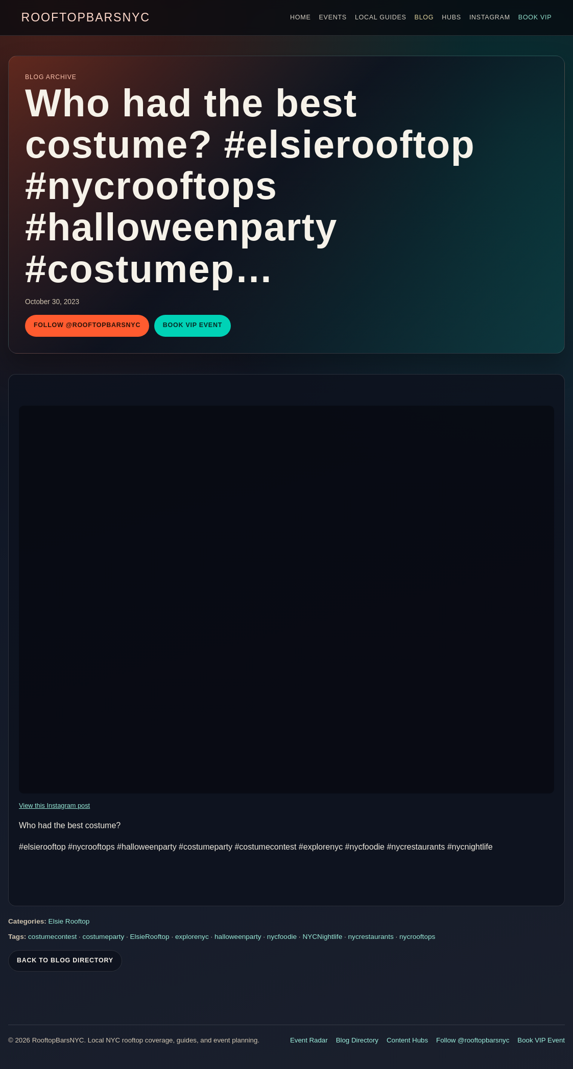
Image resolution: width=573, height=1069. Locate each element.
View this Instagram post (54, 807)
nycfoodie (282, 938)
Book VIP (535, 17)
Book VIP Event (192, 325)
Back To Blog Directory (65, 961)
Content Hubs (407, 1040)
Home (300, 17)
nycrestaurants (371, 938)
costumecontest (52, 938)
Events (333, 17)
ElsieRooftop (150, 938)
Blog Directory (357, 1040)
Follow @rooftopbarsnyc (87, 325)
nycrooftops (417, 938)
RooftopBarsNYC (85, 17)
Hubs (451, 17)
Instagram (489, 17)
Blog (424, 17)
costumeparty (104, 938)
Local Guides (381, 17)
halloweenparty (237, 938)
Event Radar (309, 1040)
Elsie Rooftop (69, 923)
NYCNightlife (322, 938)
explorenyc (192, 938)
